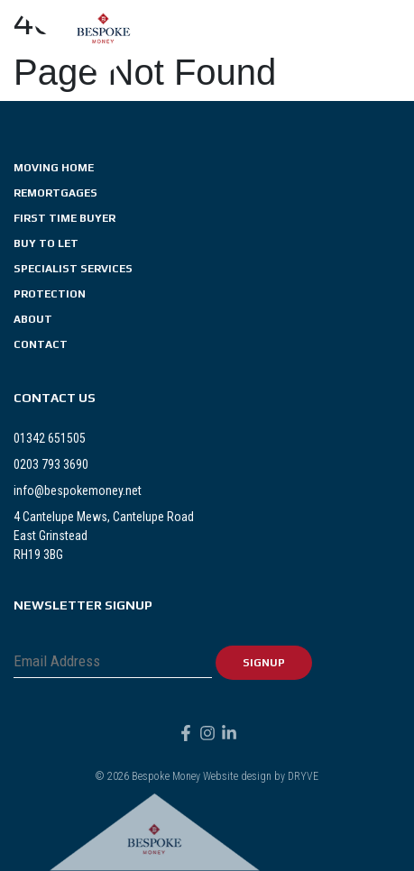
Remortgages (55, 193)
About (33, 319)
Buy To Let (46, 243)
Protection (50, 294)
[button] (396, 38)
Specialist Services (73, 268)
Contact (41, 344)
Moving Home (54, 167)
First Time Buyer (64, 218)
